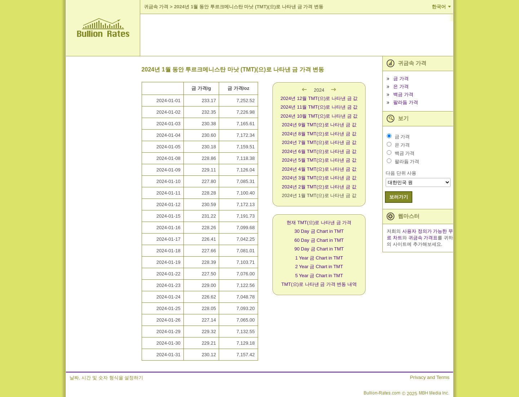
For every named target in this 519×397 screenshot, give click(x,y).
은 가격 (401, 86)
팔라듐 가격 (405, 102)
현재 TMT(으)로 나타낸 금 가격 (319, 222)
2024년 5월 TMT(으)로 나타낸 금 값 (319, 160)
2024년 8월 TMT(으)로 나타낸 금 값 (319, 133)
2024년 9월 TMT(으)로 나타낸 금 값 (319, 124)
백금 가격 (403, 94)
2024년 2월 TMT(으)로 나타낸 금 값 (319, 186)
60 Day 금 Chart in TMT (319, 240)
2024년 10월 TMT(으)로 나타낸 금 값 (319, 116)
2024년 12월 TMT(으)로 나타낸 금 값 (319, 98)
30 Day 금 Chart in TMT (319, 231)
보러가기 (398, 197)
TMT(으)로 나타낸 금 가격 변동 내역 (319, 284)
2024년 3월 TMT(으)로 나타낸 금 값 (319, 177)
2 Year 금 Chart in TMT (319, 266)
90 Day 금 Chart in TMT (319, 249)
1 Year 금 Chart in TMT (319, 258)
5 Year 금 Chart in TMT (319, 275)
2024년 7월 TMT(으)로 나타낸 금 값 (319, 142)
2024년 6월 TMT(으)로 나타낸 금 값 (319, 151)
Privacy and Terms (429, 377)
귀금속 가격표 (423, 237)
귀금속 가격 (156, 6)
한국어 (439, 6)
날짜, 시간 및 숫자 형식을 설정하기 (106, 377)
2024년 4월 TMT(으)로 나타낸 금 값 (319, 169)
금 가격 (401, 78)
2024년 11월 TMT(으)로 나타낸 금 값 (319, 107)
